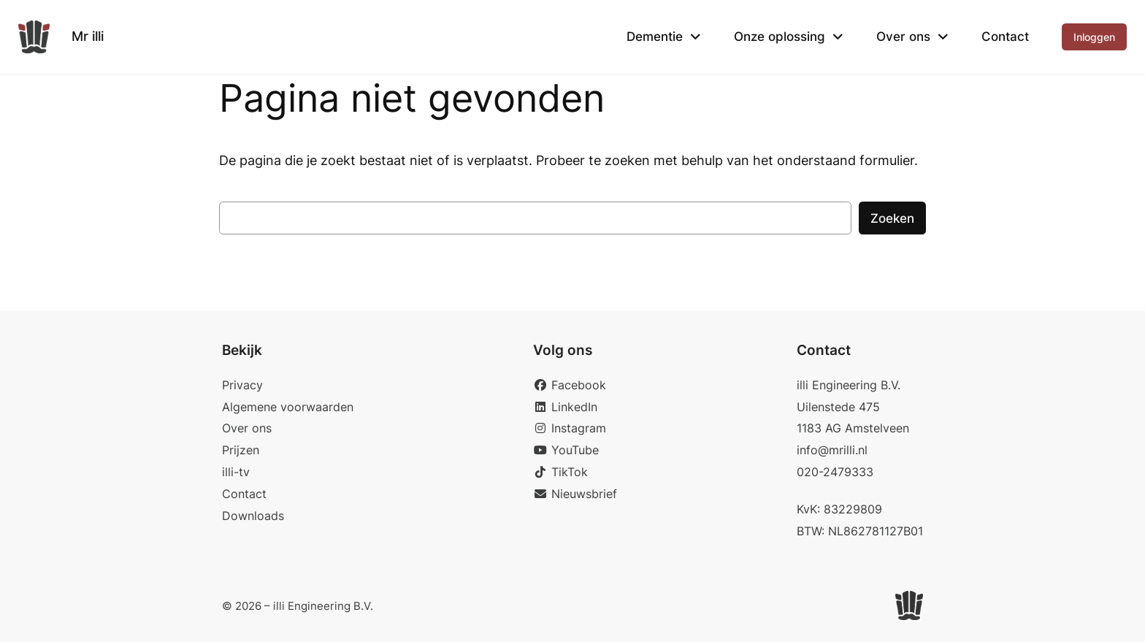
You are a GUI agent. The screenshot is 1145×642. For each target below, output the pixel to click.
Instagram (569, 428)
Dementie (655, 36)
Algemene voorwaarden (287, 407)
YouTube (566, 450)
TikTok (560, 472)
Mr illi (88, 36)
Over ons (903, 36)
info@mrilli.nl (832, 450)
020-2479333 (835, 472)
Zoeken (892, 218)
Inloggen (1094, 37)
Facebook (569, 385)
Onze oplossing (779, 36)
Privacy (242, 385)
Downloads (253, 515)
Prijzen (240, 450)
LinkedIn (565, 407)
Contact (1005, 36)
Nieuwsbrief (575, 493)
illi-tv (236, 472)
